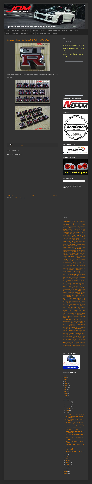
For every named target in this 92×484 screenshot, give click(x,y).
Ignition (72, 275)
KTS (82, 284)
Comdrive (79, 245)
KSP (80, 284)
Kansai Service (79, 283)
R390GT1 (78, 307)
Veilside (80, 337)
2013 (65, 467)
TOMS (83, 333)
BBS (82, 230)
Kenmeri (68, 284)
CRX (72, 248)
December (68, 402)
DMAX (72, 251)
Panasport (65, 302)
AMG (81, 226)
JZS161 (75, 281)
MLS (84, 292)
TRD (64, 336)
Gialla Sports (68, 268)
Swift (64, 330)
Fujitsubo (70, 263)
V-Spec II (70, 337)
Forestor (78, 260)
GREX (71, 269)
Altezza (77, 226)
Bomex (76, 233)
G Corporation (82, 263)
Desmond (83, 250)
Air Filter (72, 224)
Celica (75, 242)
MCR (70, 290)
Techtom (64, 331)
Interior (64, 280)
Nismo (69, 296)
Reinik (78, 311)
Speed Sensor (82, 321)
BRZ (80, 236)
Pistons (74, 302)
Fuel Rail (83, 262)
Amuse (83, 226)
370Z (69, 220)
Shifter (66, 319)
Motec (76, 293)
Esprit (83, 256)
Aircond (78, 224)
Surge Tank (68, 328)
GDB (76, 266)
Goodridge (77, 268)
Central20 (83, 242)
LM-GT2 (79, 287)
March (67, 460)
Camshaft (78, 239)
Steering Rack (65, 325)
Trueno (66, 336)
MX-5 (70, 295)
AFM (71, 223)
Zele (69, 345)
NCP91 (83, 295)
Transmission (82, 334)
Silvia (69, 319)
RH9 (64, 313)
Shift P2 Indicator (74, 30)
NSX (76, 296)
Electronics (65, 254)
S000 (64, 316)
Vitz (63, 339)
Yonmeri (64, 345)
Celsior (79, 242)
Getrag (64, 268)
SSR (66, 324)
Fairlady (65, 259)
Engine (80, 254)
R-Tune (71, 307)
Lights (76, 287)
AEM (66, 223)
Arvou (64, 229)
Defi (80, 250)
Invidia (72, 280)
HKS (75, 274)
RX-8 (81, 314)
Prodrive (77, 305)
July (67, 412)
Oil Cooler (79, 298)
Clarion (83, 244)
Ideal (70, 275)
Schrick (81, 316)
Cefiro (71, 242)
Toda (68, 333)
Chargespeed (65, 244)
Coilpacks (75, 245)
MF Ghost (83, 290)
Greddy (68, 269)
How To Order (15, 30)
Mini (72, 292)
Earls (70, 253)
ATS (73, 229)
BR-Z (73, 235)
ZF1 (66, 346)
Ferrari (83, 259)
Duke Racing (65, 253)
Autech (83, 229)
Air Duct (67, 224)
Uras (84, 336)
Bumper (73, 238)
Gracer (64, 269)
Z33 (67, 345)
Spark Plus (76, 321)
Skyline (22, 145)
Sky (72, 319)
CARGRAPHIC (77, 241)
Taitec (72, 330)
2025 (65, 377)
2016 (65, 396)
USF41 (64, 337)
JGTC (64, 281)
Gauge (70, 266)
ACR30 (71, 221)
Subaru (76, 325)
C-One (77, 238)
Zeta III (64, 346)
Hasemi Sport (78, 272)
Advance (83, 221)
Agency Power (75, 223)
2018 (65, 391)
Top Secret (69, 334)
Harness (73, 272)
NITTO (32, 33)
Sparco (72, 321)
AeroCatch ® (24, 33)
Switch (66, 330)
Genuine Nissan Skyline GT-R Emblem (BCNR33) (28, 40)
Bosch (67, 235)
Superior (78, 327)
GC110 (73, 266)
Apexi (69, 227)
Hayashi (83, 272)
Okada (72, 299)
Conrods (83, 245)
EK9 (84, 253)
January (68, 464)
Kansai (73, 283)
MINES (69, 292)
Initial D (70, 277)
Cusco (79, 248)
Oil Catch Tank (73, 298)
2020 (65, 387)
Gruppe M (69, 271)
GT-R (82, 271)
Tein (68, 331)
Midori (66, 292)
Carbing (64, 241)
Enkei (81, 256)
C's (84, 238)
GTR (84, 271)
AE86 (64, 223)
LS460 (66, 289)
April (67, 458)
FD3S (71, 259)
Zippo (68, 346)
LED (80, 286)
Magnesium (73, 289)
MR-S (81, 293)
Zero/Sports (78, 345)
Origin (82, 299)
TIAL (66, 333)
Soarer (68, 321)
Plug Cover (82, 302)
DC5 (78, 250)
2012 (65, 469)
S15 (66, 316)
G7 (67, 265)
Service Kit (77, 317)
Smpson (83, 319)
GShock (72, 271)
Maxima (83, 289)
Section (69, 317)
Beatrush (65, 232)
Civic (80, 244)
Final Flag (65, 260)
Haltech (69, 272)
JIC (66, 281)
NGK (66, 296)
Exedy (71, 257)
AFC (69, 223)
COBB (71, 245)
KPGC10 (76, 284)
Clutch (68, 245)
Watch (73, 340)
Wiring (67, 343)
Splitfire (76, 322)
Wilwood (72, 342)
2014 (65, 400)
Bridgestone (76, 236)
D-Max (69, 250)
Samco (75, 316)
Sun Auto (80, 325)
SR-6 (64, 324)
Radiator (70, 308)
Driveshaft (83, 251)
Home (7, 30)
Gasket (67, 266)
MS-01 (64, 295)
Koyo (73, 284)
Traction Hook (76, 334)
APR (74, 227)
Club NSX (65, 245)
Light (73, 287)
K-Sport (79, 281)
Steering (83, 324)
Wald (84, 339)
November (68, 404)
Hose (84, 274)
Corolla (68, 247)
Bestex (71, 232)
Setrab (81, 317)
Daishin (72, 250)
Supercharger (74, 327)
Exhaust (78, 257)
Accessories (13, 145)
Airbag (75, 224)
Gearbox (83, 266)
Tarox (75, 330)
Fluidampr (75, 260)
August (67, 410)
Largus (73, 286)
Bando (78, 230)
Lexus (70, 287)
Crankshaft (65, 248)
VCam (76, 337)
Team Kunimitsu (82, 330)
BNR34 (67, 233)
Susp (73, 328)
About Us (64, 30)
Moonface (72, 293)
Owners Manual (75, 301)
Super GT (68, 327)
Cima (78, 244)
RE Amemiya (74, 310)
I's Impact (67, 275)
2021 (65, 385)
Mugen (67, 295)
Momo (68, 293)
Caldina (64, 239)
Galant (69, 265)
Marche (76, 289)
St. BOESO (69, 324)
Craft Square (82, 247)
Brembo (83, 235)
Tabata (69, 330)
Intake (81, 277)
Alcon (82, 224)
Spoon (83, 322)
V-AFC (67, 337)
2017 (65, 393)
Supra (64, 328)
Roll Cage (77, 313)
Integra (77, 278)
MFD (64, 292)
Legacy (83, 286)
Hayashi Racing (66, 274)
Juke (68, 281)
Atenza (69, 229)
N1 (75, 295)
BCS (84, 230)
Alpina (71, 226)
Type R (81, 336)
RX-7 (78, 314)
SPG (69, 322)
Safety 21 (72, 316)
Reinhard (75, 311)
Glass (73, 268)
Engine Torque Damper (72, 256)
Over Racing (68, 301)
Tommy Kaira (78, 333)
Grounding (65, 271)
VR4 (81, 339)
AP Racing (65, 227)
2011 (65, 471)
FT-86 (66, 262)
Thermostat (79, 331)
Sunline (83, 325)
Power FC (76, 304)
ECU (78, 253)
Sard (78, 316)
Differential (65, 251)
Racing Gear (65, 308)
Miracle (74, 292)
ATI (71, 229)
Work (73, 343)
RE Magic (79, 310)
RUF (76, 314)
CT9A (76, 248)
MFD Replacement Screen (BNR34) (47, 33)
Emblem (18, 145)
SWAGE (83, 328)
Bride (72, 236)
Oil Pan (83, 298)
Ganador (73, 265)
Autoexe (75, 230)
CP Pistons (72, 247)
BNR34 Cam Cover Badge (71, 429)
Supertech (83, 327)
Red (64, 311)
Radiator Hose (76, 308)
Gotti (80, 268)
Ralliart (80, 308)
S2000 (68, 316)
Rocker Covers (71, 313)
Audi (81, 229)
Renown (81, 311)
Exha (74, 257)
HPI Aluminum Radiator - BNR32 (73, 427)
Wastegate (65, 340)
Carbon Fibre (70, 241)
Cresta (69, 248)
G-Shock (64, 265)
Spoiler (80, 322)
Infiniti (67, 277)
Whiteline (68, 342)
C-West (81, 238)
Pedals (68, 302)
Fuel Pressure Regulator (71, 262)
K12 (84, 281)
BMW (82, 232)
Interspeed (69, 280)
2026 (65, 375)
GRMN (83, 269)
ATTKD (78, 229)
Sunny (64, 327)
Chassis (74, 244)
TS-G (72, 336)
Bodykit (72, 233)
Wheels (64, 342)
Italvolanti (76, 280)
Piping (72, 302)
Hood (81, 274)
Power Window (69, 305)
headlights (71, 274)
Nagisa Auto (79, 295)
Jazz (84, 280)
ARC (80, 227)
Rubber (73, 314)
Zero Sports (73, 345)
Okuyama (76, 299)
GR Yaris (83, 268)
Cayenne (64, 242)
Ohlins (64, 298)
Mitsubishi (81, 292)
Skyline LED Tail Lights (12, 33)
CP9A (77, 247)
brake (75, 235)
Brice (70, 236)
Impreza (83, 275)
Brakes (79, 235)
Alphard (67, 226)
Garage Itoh (79, 265)
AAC (78, 220)
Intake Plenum (70, 278)
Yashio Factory (77, 343)
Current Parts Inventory (38, 30)
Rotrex (80, 313)
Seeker (73, 317)
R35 (75, 307)
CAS (81, 241)
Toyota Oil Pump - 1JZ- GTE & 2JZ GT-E (75, 451)
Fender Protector (79, 259)
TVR (78, 336)
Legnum (64, 287)
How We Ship (25, 30)
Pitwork (78, 302)
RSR (70, 314)
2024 (65, 379)
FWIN (74, 263)
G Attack (77, 263)
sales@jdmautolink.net (68, 56)
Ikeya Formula (77, 275)
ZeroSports (83, 345)
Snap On (65, 321)
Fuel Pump (79, 262)
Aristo (83, 227)
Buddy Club (68, 238)
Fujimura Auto (65, 263)
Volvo (76, 339)
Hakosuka (65, 272)
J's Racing (80, 280)
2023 (65, 381)
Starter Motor (78, 324)
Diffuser (69, 251)
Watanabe (70, 340)
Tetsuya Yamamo (72, 331)
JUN (70, 281)
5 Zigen (73, 220)
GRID (77, 269)
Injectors (74, 277)
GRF (75, 269)
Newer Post (10, 195)
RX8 (84, 314)
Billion (74, 232)
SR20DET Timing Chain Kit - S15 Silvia (74, 423)
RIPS (66, 313)
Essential (64, 257)
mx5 (73, 295)
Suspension (77, 328)
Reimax (71, 311)
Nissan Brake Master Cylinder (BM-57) (74, 425)
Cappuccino (82, 239)
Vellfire (83, 337)
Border (64, 235)
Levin (67, 287)
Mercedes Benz (74, 290)
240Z (64, 220)
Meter (79, 290)
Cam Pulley (73, 239)
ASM (66, 229)
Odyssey (83, 296)
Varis (74, 337)
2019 (65, 389)
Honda (78, 274)
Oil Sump (69, 299)
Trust (69, 336)
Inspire (77, 277)
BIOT (77, 232)
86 (75, 220)
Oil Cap (67, 298)
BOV (70, 235)
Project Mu (82, 305)
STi (69, 325)
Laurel (77, 286)
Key (71, 284)
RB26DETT (70, 310)
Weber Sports (78, 340)
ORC (79, 299)
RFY (84, 311)
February (68, 462)
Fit (67, 260)
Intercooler (82, 278)
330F (66, 220)
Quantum (68, 307)
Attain (76, 229)
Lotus (64, 289)
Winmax (64, 343)
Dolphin (79, 251)
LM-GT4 (83, 287)
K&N (82, 281)
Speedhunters (65, 322)
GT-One (78, 271)
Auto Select (65, 230)
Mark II (80, 289)
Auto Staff (71, 230)
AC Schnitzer (82, 220)
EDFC (81, 253)
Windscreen (82, 342)
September (68, 408)
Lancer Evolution (67, 286)
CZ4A (66, 250)
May (67, 456)
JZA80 (73, 281)
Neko (64, 296)
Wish (70, 343)
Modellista (65, 293)
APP (72, 227)
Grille (80, 269)
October (68, 406)
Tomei (73, 333)
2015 (65, 398)
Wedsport (83, 340)
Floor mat (70, 260)
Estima (68, 257)
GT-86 (75, 271)
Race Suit (83, 307)
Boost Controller (81, 233)
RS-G (68, 314)
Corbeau (64, 247)
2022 (65, 383)
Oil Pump (65, 299)
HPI (63, 275)
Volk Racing (68, 339)
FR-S (81, 260)
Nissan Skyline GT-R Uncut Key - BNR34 (75, 414)
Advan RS (79, 221)
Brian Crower (66, 236)
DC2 (75, 250)
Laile (84, 284)
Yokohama (83, 343)
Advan (75, 221)
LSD (69, 289)
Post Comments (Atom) (19, 198)
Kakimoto (69, 283)
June (67, 454)
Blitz (79, 232)
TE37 (77, 330)
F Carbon (83, 257)
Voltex (72, 339)
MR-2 (78, 293)
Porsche (64, 304)
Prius (74, 305)
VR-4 (78, 339)
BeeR (68, 232)
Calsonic (68, 239)
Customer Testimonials (53, 30)
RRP (65, 314)
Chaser (70, 244)
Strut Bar (72, 325)
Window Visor (77, 342)
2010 (65, 473)
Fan (68, 259)
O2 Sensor (79, 296)
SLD (80, 319)
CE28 (68, 242)
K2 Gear (64, 283)
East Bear (74, 253)
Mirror (77, 292)
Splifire (72, 322)
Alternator (74, 226)
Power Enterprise (70, 304)
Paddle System (82, 301)
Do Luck (76, 251)
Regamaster (67, 311)
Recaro (83, 310)
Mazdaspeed (65, 290)
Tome (71, 333)
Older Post (54, 195)
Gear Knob (79, 266)
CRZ (74, 248)
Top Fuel (64, 334)
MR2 (84, 293)
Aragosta (77, 227)
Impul (64, 277)
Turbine (75, 336)
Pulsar (64, 307)
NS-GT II (72, 296)
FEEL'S (73, 259)
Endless (76, 254)
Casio (84, 241)
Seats (66, 317)
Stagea (73, 324)
